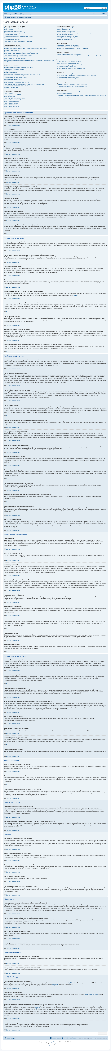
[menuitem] (25, 14)
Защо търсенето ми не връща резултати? (67, 63)
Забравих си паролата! (10, 37)
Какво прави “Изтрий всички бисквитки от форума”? (18, 41)
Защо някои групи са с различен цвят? (67, 36)
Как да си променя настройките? (13, 46)
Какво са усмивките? (10, 96)
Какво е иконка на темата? (11, 106)
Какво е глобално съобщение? (12, 99)
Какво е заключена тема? (11, 103)
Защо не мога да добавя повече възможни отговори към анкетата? (22, 74)
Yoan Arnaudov (59, 1044)
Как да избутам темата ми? (11, 87)
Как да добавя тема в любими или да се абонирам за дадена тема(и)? (75, 75)
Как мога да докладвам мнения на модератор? (17, 82)
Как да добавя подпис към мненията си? (15, 70)
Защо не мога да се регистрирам (13, 31)
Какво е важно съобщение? (11, 101)
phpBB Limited (72, 983)
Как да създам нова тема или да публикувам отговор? (19, 67)
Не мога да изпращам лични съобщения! (67, 45)
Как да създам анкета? (10, 72)
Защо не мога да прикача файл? (13, 79)
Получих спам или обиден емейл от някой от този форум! (72, 48)
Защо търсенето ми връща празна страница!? (69, 65)
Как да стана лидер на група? (64, 34)
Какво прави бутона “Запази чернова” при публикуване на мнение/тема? (24, 84)
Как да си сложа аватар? (11, 56)
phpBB (75, 295)
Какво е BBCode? (9, 93)
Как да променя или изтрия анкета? (14, 75)
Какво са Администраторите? (64, 28)
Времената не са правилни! (11, 50)
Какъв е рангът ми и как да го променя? (15, 58)
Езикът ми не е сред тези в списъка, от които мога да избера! (21, 53)
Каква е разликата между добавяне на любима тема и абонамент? (74, 74)
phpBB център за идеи (91, 994)
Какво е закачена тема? (10, 104)
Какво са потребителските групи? (65, 31)
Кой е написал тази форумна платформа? (68, 92)
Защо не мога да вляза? (11, 34)
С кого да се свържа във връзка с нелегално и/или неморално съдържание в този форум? (81, 95)
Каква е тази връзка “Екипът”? (64, 39)
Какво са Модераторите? (63, 29)
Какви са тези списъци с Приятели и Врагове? (69, 54)
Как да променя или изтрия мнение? (14, 69)
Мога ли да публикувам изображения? (14, 98)
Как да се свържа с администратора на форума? (69, 97)
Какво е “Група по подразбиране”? (65, 37)
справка (37, 1008)
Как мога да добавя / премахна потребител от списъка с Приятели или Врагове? (78, 55)
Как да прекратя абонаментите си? (66, 78)
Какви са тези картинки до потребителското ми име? (18, 55)
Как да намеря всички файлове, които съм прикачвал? (71, 86)
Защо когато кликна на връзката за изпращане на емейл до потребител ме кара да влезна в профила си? (29, 60)
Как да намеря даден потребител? (66, 66)
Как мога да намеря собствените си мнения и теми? (70, 68)
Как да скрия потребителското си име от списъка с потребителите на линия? (25, 48)
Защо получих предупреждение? (13, 80)
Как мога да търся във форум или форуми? (68, 61)
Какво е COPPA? (8, 29)
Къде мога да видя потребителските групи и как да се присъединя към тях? (77, 32)
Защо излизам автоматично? (12, 39)
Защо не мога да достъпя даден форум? (15, 77)
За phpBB (55, 985)
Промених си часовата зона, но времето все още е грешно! (20, 51)
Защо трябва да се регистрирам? (13, 28)
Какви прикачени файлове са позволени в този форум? (71, 84)
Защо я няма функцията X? (64, 93)
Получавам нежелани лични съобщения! (67, 46)
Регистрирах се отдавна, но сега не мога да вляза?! (18, 36)
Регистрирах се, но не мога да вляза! (14, 32)
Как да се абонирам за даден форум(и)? (67, 77)
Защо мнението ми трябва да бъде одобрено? (17, 85)
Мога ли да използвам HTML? (12, 94)
